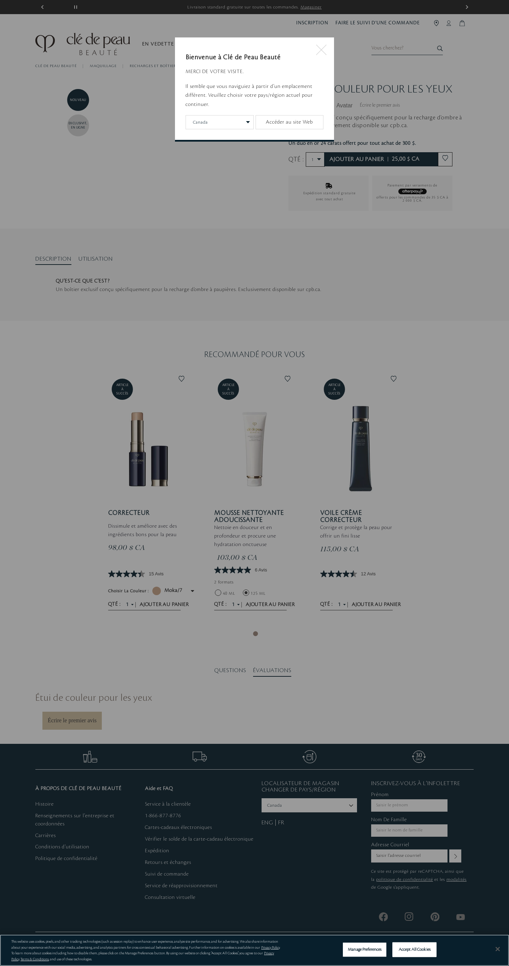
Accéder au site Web (289, 122)
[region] (254, 950)
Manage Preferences (364, 949)
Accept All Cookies (415, 949)
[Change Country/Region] (220, 122)
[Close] (497, 949)
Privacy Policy (270, 947)
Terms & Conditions (35, 959)
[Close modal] (321, 51)
